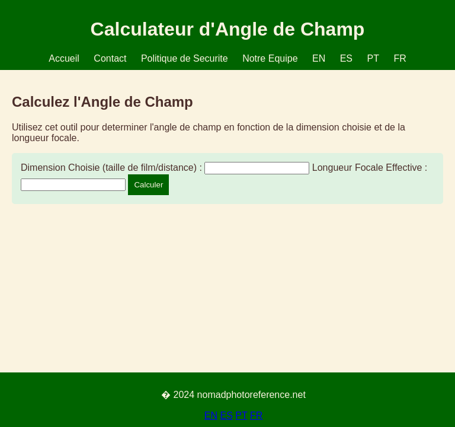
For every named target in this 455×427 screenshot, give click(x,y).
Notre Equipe (269, 58)
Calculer (148, 184)
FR (399, 58)
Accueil (64, 58)
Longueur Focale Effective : (370, 167)
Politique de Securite (184, 58)
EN (318, 58)
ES (346, 58)
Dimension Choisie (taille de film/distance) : (111, 167)
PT (373, 58)
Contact (110, 58)
